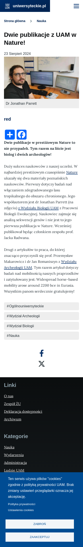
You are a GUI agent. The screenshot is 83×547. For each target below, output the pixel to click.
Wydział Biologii (21, 326)
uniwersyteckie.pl (29, 6)
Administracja (15, 462)
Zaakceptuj (39, 537)
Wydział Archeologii (24, 316)
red (7, 119)
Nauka (41, 21)
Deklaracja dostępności (23, 411)
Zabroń (39, 524)
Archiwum (12, 419)
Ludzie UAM (14, 470)
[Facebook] (41, 353)
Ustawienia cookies (21, 510)
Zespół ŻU (12, 403)
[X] (41, 363)
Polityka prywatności (21, 504)
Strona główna (14, 21)
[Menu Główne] (76, 6)
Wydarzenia (14, 455)
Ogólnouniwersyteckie (26, 306)
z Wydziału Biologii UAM (38, 208)
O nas (8, 396)
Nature (72, 172)
